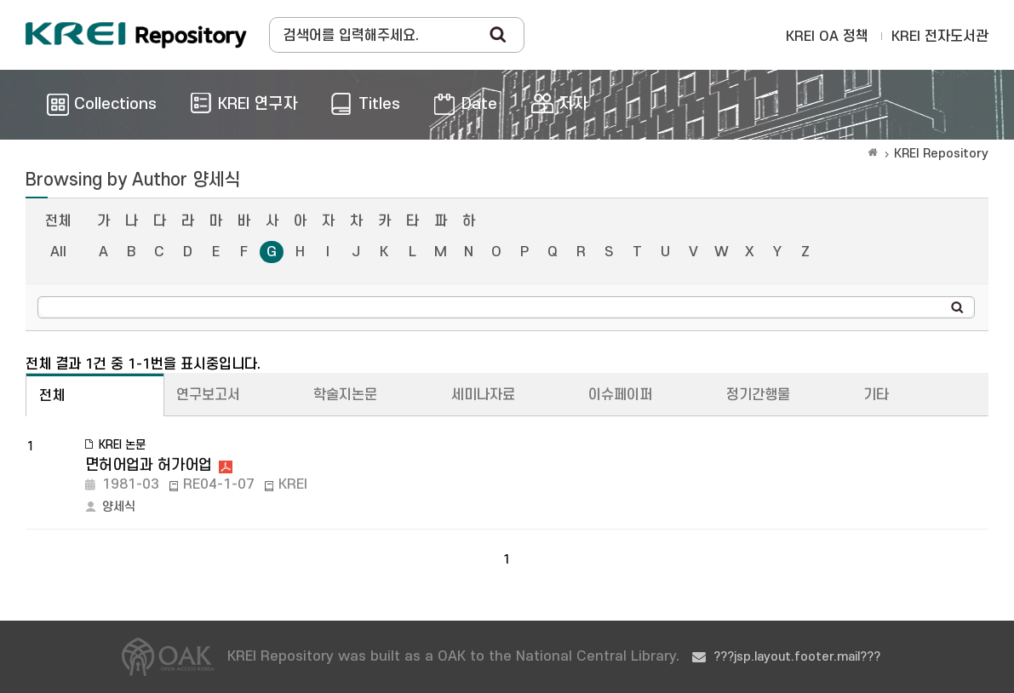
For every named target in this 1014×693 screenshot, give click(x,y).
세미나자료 (483, 395)
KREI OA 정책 (827, 36)
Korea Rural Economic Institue (136, 35)
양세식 (118, 507)
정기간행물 (758, 395)
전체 (58, 221)
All (58, 252)
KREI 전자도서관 (939, 36)
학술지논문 (345, 395)
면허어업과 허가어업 (148, 465)
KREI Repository (941, 153)
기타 (876, 395)
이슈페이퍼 (620, 395)
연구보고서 (208, 395)
